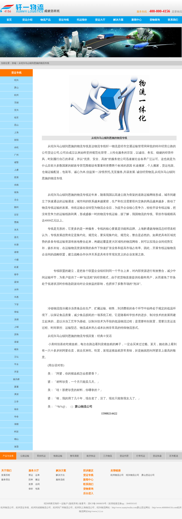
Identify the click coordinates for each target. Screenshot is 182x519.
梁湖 (16, 282)
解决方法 (60, 475)
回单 (31, 479)
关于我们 (6, 470)
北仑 (16, 199)
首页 (9, 19)
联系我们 (173, 19)
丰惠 (16, 297)
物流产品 (45, 19)
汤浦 (16, 319)
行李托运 (140, 456)
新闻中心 (136, 19)
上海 (16, 132)
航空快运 (91, 456)
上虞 (16, 170)
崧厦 (16, 267)
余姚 (16, 185)
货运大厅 (100, 19)
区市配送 (173, 456)
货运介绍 (27, 19)
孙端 (14, 63)
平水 (16, 364)
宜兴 (16, 110)
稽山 (16, 439)
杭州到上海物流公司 (84, 507)
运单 (37, 475)
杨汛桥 (16, 379)
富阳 (16, 140)
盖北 (16, 237)
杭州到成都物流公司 (41, 507)
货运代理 (124, 456)
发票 (31, 484)
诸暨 (16, 162)
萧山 (16, 87)
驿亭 (16, 274)
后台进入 (88, 493)
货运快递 (157, 456)
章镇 (16, 312)
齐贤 (16, 372)
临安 (16, 117)
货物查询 (155, 19)
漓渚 (16, 394)
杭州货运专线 (22, 507)
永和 (16, 289)
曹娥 (16, 222)
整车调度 (74, 456)
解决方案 (118, 19)
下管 (16, 304)
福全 (16, 409)
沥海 (16, 334)
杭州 (16, 95)
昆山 (16, 125)
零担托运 (41, 456)
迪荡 (16, 446)
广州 (16, 155)
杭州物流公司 (117, 475)
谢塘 (16, 252)
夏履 (16, 386)
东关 (16, 229)
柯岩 (16, 431)
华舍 (16, 416)
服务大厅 (34, 470)
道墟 (16, 342)
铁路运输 (58, 456)
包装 (37, 488)
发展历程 (5, 475)
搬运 (37, 479)
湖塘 (16, 424)
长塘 (16, 244)
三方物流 (107, 456)
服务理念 (5, 479)
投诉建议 (88, 470)
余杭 (16, 147)
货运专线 (64, 19)
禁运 (31, 475)
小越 (16, 259)
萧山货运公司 (148, 475)
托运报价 (82, 19)
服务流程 (60, 479)
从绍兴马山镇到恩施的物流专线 (34, 63)
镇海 (16, 192)
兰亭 (16, 401)
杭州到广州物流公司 (63, 507)
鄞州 (16, 207)
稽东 (16, 349)
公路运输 (24, 456)
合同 (37, 484)
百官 (16, 214)
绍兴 (16, 80)
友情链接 (115, 470)
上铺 (16, 327)
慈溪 (16, 177)
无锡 (16, 102)
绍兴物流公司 (132, 475)
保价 (31, 488)
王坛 (16, 357)
